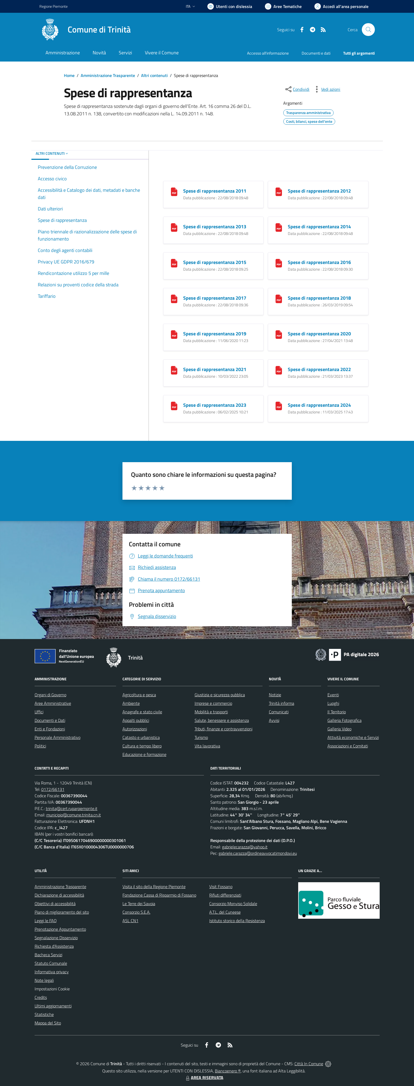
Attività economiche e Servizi (353, 737)
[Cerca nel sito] (368, 29)
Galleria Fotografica (344, 720)
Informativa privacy (52, 972)
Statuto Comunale (51, 963)
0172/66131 (52, 789)
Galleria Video (339, 729)
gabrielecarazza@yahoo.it (245, 847)
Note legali (44, 980)
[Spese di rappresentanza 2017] (174, 298)
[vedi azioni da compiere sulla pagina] (326, 89)
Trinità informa (281, 703)
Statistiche (44, 1014)
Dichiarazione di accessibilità (59, 895)
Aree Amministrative (53, 703)
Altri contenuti (154, 75)
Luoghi (333, 703)
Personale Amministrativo (57, 737)
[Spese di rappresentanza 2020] (278, 334)
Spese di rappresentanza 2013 (214, 226)
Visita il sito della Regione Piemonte (154, 886)
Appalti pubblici (135, 720)
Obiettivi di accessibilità (55, 903)
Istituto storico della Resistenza (237, 920)
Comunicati (279, 712)
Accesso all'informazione (268, 53)
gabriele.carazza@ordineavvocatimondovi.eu (258, 853)
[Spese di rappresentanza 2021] (174, 369)
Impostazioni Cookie (52, 989)
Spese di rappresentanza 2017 (214, 298)
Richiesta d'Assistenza (54, 946)
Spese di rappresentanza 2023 (214, 405)
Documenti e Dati (50, 720)
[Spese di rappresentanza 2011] (174, 191)
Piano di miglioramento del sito (62, 912)
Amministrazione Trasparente (108, 75)
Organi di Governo (50, 695)
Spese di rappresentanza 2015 (214, 262)
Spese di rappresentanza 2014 (319, 226)
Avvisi (274, 720)
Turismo (201, 737)
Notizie (275, 695)
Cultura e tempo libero (142, 746)
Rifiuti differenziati (225, 895)
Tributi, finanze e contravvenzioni (223, 729)
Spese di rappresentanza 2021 (214, 369)
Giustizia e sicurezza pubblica (220, 695)
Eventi (333, 695)
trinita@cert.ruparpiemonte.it (71, 808)
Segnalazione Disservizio (56, 937)
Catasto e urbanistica (141, 737)
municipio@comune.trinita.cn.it (73, 815)
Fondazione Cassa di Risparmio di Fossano (159, 895)
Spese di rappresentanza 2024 (319, 405)
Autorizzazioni (134, 729)
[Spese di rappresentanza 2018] (278, 298)
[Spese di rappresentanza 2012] (278, 191)
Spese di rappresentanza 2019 (214, 333)
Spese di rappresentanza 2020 (319, 333)
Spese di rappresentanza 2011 (214, 190)
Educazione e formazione (144, 754)
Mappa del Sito (48, 1023)
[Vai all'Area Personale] (341, 6)
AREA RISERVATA (204, 1077)
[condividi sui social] (296, 89)
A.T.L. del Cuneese (225, 912)
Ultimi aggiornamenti (53, 1006)
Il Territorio (336, 712)
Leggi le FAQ (46, 920)
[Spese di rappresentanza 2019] (174, 334)
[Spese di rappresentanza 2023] (174, 405)
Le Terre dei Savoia (138, 903)
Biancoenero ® (228, 1071)
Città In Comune (308, 1063)
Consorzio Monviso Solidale (233, 903)
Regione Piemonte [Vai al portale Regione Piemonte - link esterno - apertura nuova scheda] (53, 6)
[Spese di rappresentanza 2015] (174, 262)
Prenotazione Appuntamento (60, 929)
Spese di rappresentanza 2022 (319, 369)
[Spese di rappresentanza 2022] (278, 369)
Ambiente (131, 703)
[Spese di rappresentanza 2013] (174, 227)
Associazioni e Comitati (347, 746)
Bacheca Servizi (48, 954)
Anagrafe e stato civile (142, 712)
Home (69, 75)
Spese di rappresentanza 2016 (319, 262)
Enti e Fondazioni (50, 729)
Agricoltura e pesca (139, 695)
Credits (41, 997)
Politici (40, 746)
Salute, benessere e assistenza (222, 720)
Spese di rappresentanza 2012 (319, 190)
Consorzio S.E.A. (136, 912)
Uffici (39, 712)
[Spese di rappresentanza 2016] (278, 262)
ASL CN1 (130, 920)
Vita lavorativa (207, 746)
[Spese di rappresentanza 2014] (278, 227)
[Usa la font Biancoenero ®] (230, 6)
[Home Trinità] (85, 29)
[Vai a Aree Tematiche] (283, 6)
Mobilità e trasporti (211, 712)
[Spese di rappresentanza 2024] (278, 405)
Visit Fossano (220, 886)
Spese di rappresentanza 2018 (319, 298)
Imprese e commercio (213, 703)
